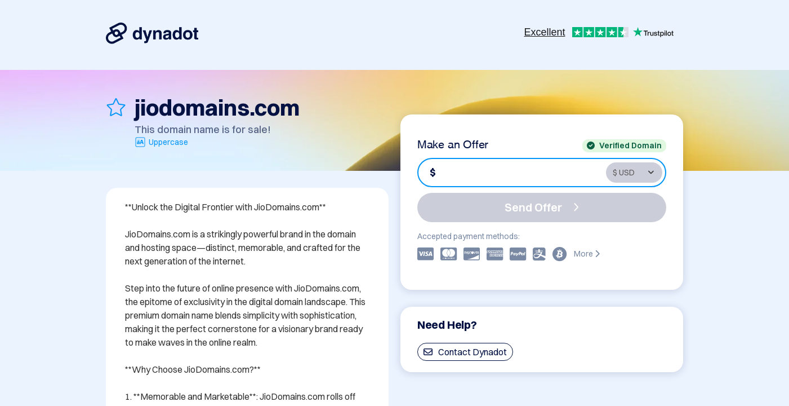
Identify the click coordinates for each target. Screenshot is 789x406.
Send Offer (542, 207)
